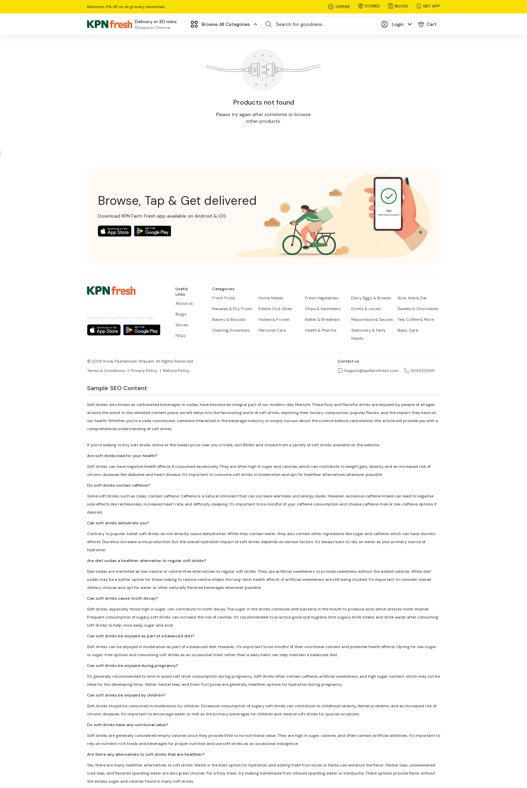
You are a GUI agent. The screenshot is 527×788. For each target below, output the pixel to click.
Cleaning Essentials (231, 330)
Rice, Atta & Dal (412, 298)
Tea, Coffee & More (416, 319)
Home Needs (270, 298)
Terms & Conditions (106, 370)
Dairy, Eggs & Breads (371, 298)
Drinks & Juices (366, 308)
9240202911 (419, 370)
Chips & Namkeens (323, 308)
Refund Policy (176, 370)
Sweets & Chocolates (418, 308)
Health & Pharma (320, 330)
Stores (181, 325)
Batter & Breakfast (322, 319)
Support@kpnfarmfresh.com (368, 370)
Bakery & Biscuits (229, 319)
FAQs (180, 335)
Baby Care (408, 330)
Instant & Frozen (274, 319)
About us (184, 303)
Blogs (181, 314)
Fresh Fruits (223, 298)
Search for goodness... (300, 24)
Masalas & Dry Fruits (232, 308)
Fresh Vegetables (321, 298)
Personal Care (272, 330)
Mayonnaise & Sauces (372, 319)
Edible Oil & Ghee (275, 308)
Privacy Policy (144, 370)
